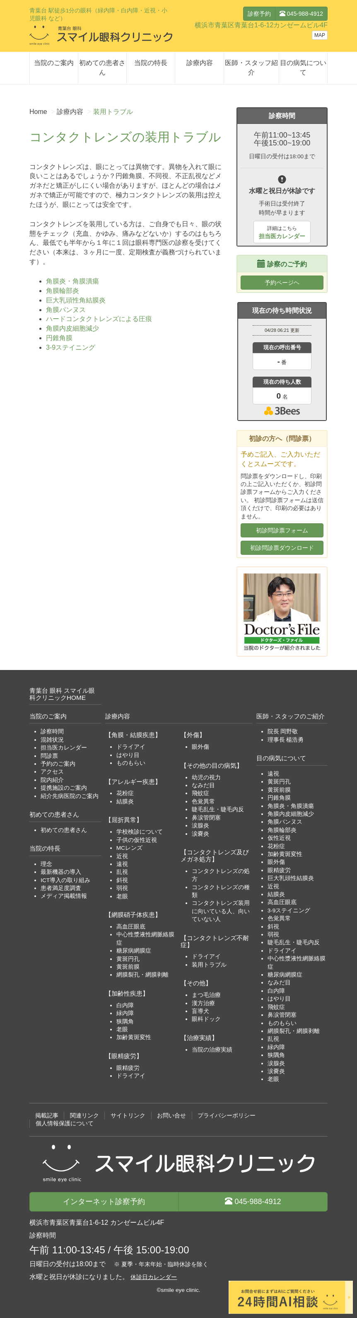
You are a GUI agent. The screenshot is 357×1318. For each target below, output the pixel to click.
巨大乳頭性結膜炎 (291, 878)
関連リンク (84, 1115)
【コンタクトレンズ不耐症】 (215, 941)
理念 (46, 864)
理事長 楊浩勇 (286, 740)
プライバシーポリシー (227, 1115)
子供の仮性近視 (136, 840)
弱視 (122, 888)
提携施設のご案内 (64, 788)
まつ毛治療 (206, 995)
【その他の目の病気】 (212, 765)
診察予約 (259, 13)
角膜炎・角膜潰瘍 (72, 281)
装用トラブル (209, 965)
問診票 (49, 756)
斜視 (122, 880)
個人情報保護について (65, 1123)
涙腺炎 (200, 825)
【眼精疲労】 (123, 1055)
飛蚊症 (200, 793)
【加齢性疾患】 (127, 993)
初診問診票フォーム (282, 530)
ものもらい (130, 763)
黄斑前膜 (128, 967)
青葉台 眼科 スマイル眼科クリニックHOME (62, 694)
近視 (122, 856)
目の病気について (303, 67)
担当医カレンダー (64, 748)
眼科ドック (206, 1019)
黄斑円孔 (128, 959)
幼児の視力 (206, 777)
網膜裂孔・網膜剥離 (142, 975)
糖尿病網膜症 (133, 951)
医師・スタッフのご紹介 (290, 716)
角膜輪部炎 (62, 290)
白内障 (125, 1005)
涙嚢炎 (200, 834)
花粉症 (125, 793)
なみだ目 (203, 785)
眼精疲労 (128, 1068)
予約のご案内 (58, 764)
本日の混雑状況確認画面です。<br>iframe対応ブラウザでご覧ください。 (282, 370)
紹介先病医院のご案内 (70, 796)
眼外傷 (200, 747)
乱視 (122, 872)
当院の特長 (150, 62)
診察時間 (52, 731)
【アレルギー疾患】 (133, 781)
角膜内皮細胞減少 (72, 328)
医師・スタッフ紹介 (251, 67)
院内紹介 (52, 780)
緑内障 (125, 1013)
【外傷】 (193, 734)
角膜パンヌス (66, 309)
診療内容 (199, 62)
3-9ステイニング (70, 347)
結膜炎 (125, 801)
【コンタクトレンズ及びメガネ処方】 (215, 856)
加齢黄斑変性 (133, 1037)
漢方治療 (203, 1003)
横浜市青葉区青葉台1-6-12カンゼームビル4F (261, 25)
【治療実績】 (199, 1037)
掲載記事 (46, 1115)
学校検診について (139, 832)
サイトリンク (128, 1115)
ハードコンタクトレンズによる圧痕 (99, 318)
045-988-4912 (301, 13)
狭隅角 (125, 1021)
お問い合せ (171, 1115)
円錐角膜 (59, 337)
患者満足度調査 (61, 888)
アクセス (52, 772)
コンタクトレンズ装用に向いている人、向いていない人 (221, 911)
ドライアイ (130, 747)
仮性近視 (279, 838)
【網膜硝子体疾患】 (133, 914)
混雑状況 (52, 740)
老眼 (122, 896)
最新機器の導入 (61, 872)
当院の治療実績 (212, 1050)
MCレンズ (129, 848)
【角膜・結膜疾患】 (133, 734)
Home (38, 111)
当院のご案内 (54, 62)
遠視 (122, 864)
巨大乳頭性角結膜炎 (76, 300)
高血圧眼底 (130, 927)
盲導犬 (200, 1011)
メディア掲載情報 (64, 896)
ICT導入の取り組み (65, 880)
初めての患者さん (102, 67)
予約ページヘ (282, 282)
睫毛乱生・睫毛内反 (218, 809)
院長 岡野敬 (283, 731)
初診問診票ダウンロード (282, 547)
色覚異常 (203, 801)
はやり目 (128, 755)
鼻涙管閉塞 (206, 818)
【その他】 (196, 983)
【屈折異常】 (123, 819)
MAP (319, 35)
